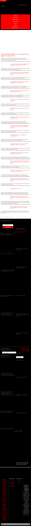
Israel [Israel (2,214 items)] (3, 500)
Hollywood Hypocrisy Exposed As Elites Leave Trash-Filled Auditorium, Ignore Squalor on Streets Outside (19, 179)
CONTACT (15, 25)
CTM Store (11, 481)
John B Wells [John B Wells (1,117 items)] (6, 500)
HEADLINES (15, 17)
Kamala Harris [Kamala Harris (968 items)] (3, 501)
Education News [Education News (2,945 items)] (4, 485)
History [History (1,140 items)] (4, 498)
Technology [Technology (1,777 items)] (5, 512)
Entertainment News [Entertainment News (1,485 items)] (4, 489)
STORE (15, 23)
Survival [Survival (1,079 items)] (6, 511)
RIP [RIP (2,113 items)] (3, 510)
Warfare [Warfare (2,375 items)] (4, 517)
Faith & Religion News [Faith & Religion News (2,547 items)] (4, 492)
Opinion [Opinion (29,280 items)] (4, 504)
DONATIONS (15, 21)
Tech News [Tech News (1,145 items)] (3, 512)
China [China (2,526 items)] (6, 480)
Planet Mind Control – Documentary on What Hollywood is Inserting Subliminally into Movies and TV (20, 197)
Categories (3, 351)
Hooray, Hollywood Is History (15, 188)
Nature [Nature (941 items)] (6, 502)
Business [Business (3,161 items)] (3, 480)
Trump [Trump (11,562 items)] (5, 513)
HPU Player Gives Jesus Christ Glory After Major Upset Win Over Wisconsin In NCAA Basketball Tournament (19, 126)
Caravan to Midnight (12, 486)
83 (7, 217)
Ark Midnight (12, 485)
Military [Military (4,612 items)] (3, 502)
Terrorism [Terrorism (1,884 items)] (3, 513)
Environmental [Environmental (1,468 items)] (4, 490)
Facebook (19, 481)
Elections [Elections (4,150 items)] (4, 487)
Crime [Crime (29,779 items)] (4, 484)
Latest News (12, 480)
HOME (15, 15)
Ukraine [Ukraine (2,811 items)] (3, 514)
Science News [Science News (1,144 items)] (3, 511)
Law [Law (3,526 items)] (6, 501)
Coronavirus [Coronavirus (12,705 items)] (4, 481)
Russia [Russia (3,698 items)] (5, 510)
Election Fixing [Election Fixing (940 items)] (4, 486)
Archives (17, 355)
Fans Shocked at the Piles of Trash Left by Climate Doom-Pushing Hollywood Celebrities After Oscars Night (19, 162)
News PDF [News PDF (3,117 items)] (4, 503)
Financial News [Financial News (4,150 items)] (4, 493)
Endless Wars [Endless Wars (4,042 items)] (4, 488)
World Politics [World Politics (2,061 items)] (4, 519)
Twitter (19, 480)
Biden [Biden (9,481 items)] (3, 479)
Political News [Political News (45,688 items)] (4, 507)
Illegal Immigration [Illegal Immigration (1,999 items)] (4, 499)
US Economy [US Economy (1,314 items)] (5, 514)
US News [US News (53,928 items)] (4, 516)
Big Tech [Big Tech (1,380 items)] (6, 479)
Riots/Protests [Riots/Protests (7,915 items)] (4, 509)
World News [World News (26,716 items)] (4, 518)
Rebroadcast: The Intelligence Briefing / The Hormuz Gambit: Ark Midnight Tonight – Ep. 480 (23, 350)
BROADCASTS (15, 19)
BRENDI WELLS (15, 27)
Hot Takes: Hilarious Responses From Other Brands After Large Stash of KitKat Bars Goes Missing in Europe (19, 73)
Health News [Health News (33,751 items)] (4, 496)
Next (10, 217)
